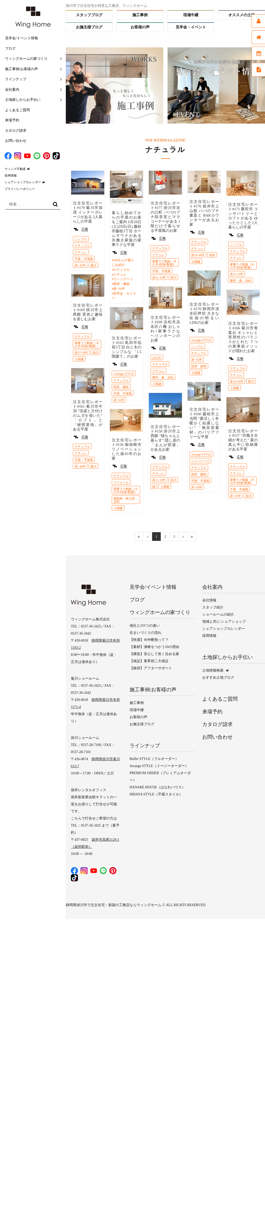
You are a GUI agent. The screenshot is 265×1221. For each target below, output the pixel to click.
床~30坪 (80, 265)
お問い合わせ (15, 141)
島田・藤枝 (121, 284)
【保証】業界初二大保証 (149, 661)
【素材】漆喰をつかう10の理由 (154, 647)
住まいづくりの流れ (145, 633)
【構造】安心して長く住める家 (154, 654)
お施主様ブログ (89, 27)
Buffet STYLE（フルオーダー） (154, 759)
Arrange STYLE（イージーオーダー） (159, 766)
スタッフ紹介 (212, 607)
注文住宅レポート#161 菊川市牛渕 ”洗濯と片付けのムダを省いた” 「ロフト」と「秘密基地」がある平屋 (88, 415)
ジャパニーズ (200, 461)
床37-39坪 (81, 352)
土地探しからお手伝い (22, 100)
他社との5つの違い (145, 625)
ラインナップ (15, 79)
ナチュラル (82, 245)
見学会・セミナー (124, 296)
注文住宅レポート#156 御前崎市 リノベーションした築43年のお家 (126, 449)
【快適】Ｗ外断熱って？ (149, 640)
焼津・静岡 (198, 366)
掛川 (173, 277)
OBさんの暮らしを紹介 (123, 262)
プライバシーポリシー (20, 189)
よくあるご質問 (17, 110)
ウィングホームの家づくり (26, 59)
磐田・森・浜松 (240, 280)
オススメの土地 (241, 15)
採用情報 (11, 175)
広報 (84, 229)
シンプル (81, 239)
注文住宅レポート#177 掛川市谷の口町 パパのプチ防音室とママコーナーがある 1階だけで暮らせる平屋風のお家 (165, 217)
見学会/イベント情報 (21, 38)
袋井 (212, 255)
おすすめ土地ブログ (218, 677)
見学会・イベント (191, 27)
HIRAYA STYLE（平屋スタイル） (156, 794)
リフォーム (121, 482)
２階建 (195, 261)
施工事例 (140, 15)
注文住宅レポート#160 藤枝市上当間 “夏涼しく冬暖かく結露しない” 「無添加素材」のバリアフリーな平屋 (204, 422)
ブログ (10, 48)
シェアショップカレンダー (23, 182)
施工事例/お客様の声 (21, 69)
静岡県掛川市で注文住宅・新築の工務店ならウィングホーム (113, 905)
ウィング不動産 (15, 169)
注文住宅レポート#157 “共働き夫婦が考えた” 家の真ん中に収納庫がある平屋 (243, 439)
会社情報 (209, 600)
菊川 (93, 265)
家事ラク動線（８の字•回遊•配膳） (164, 263)
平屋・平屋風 (84, 259)
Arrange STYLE (201, 340)
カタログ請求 (15, 130)
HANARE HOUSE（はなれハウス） (158, 787)
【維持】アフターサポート (151, 668)
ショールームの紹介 (218, 614)
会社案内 (12, 89)
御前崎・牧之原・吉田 (125, 500)
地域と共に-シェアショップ (224, 621)
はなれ (156, 357)
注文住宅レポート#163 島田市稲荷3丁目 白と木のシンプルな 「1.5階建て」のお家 (126, 347)
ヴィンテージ (123, 279)
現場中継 (190, 15)
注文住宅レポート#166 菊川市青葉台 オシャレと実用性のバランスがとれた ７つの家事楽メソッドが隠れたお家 (243, 337)
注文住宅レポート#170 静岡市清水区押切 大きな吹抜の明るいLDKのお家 (204, 313)
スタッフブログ (89, 15)
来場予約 (12, 120)
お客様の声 (140, 27)
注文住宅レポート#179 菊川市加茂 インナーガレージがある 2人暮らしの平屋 (88, 212)
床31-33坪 (158, 277)
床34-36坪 (197, 255)
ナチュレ (81, 252)
